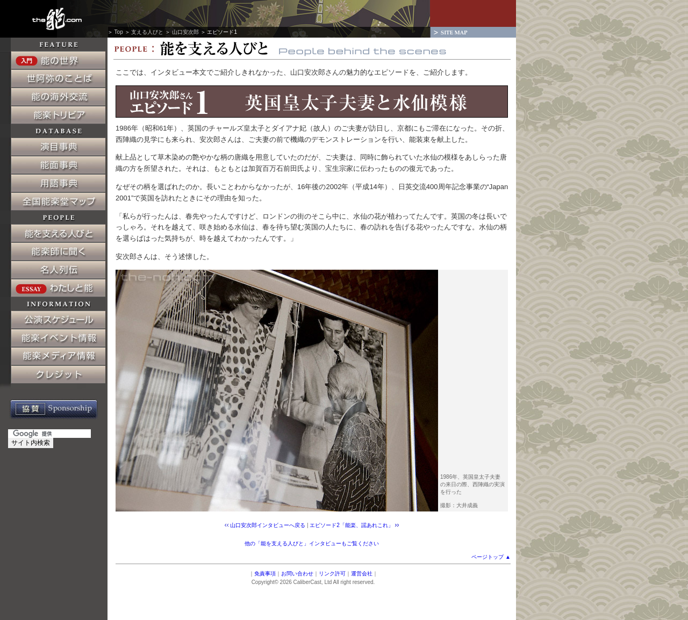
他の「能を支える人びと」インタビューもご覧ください (312, 543)
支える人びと (147, 32)
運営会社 (361, 573)
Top (118, 32)
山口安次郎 (185, 32)
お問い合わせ (297, 573)
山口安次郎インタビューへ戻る (267, 525)
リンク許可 (332, 573)
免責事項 (265, 573)
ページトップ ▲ (491, 557)
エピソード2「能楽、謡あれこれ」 (351, 525)
